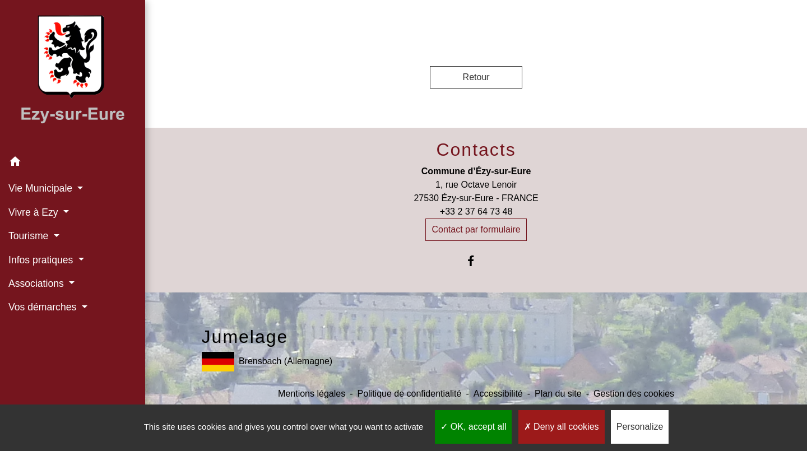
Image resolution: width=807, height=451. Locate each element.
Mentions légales (311, 393)
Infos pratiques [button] (42, 260)
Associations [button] (37, 283)
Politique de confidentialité (409, 393)
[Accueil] (72, 75)
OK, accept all (473, 426)
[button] (72, 163)
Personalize (640, 426)
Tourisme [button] (29, 235)
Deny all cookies (561, 426)
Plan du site (558, 393)
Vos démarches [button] (43, 307)
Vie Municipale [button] (41, 188)
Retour (476, 77)
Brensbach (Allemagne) (267, 361)
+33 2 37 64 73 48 (476, 211)
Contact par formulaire (476, 229)
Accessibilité (498, 393)
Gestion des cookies (633, 393)
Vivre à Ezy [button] (34, 212)
